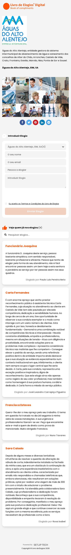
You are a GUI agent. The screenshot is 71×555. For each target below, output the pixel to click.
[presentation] (26, 195)
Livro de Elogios (38, 548)
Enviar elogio (35, 211)
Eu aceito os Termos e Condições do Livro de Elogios (34, 203)
